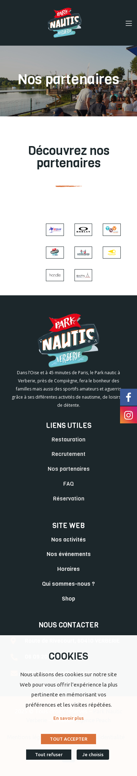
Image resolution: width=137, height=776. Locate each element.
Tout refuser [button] (48, 754)
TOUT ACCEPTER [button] (68, 738)
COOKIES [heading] (68, 656)
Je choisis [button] (92, 754)
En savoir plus (68, 718)
